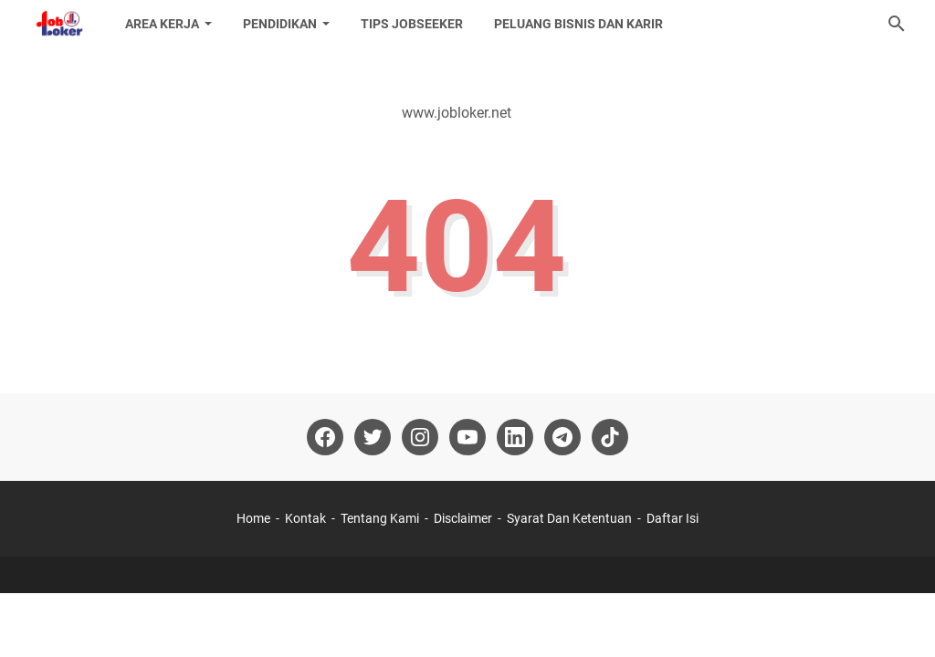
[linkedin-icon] (515, 437)
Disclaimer (463, 518)
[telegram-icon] (562, 437)
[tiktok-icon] (610, 437)
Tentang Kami (380, 518)
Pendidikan (280, 23)
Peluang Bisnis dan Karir (578, 23)
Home (253, 518)
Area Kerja (162, 23)
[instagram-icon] (420, 437)
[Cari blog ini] (897, 24)
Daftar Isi (672, 518)
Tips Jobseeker (412, 23)
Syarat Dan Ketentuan (569, 518)
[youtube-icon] (467, 437)
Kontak (305, 518)
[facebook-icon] (325, 437)
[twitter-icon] (372, 437)
